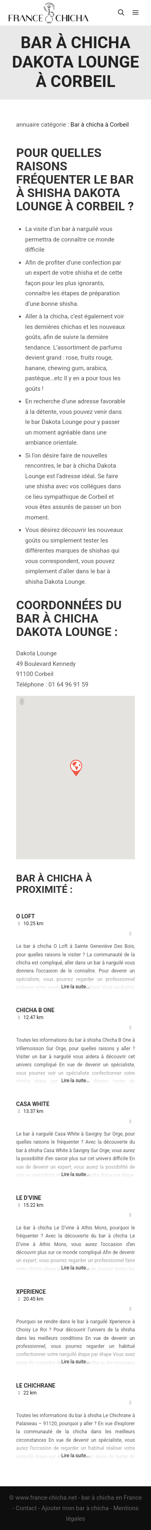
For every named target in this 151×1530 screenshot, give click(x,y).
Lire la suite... (75, 987)
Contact (26, 1508)
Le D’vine (28, 1198)
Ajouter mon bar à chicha (75, 1508)
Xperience (31, 1291)
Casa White (33, 1104)
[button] (76, 767)
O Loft (25, 916)
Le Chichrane (35, 1385)
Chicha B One (35, 1010)
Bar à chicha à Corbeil (99, 124)
